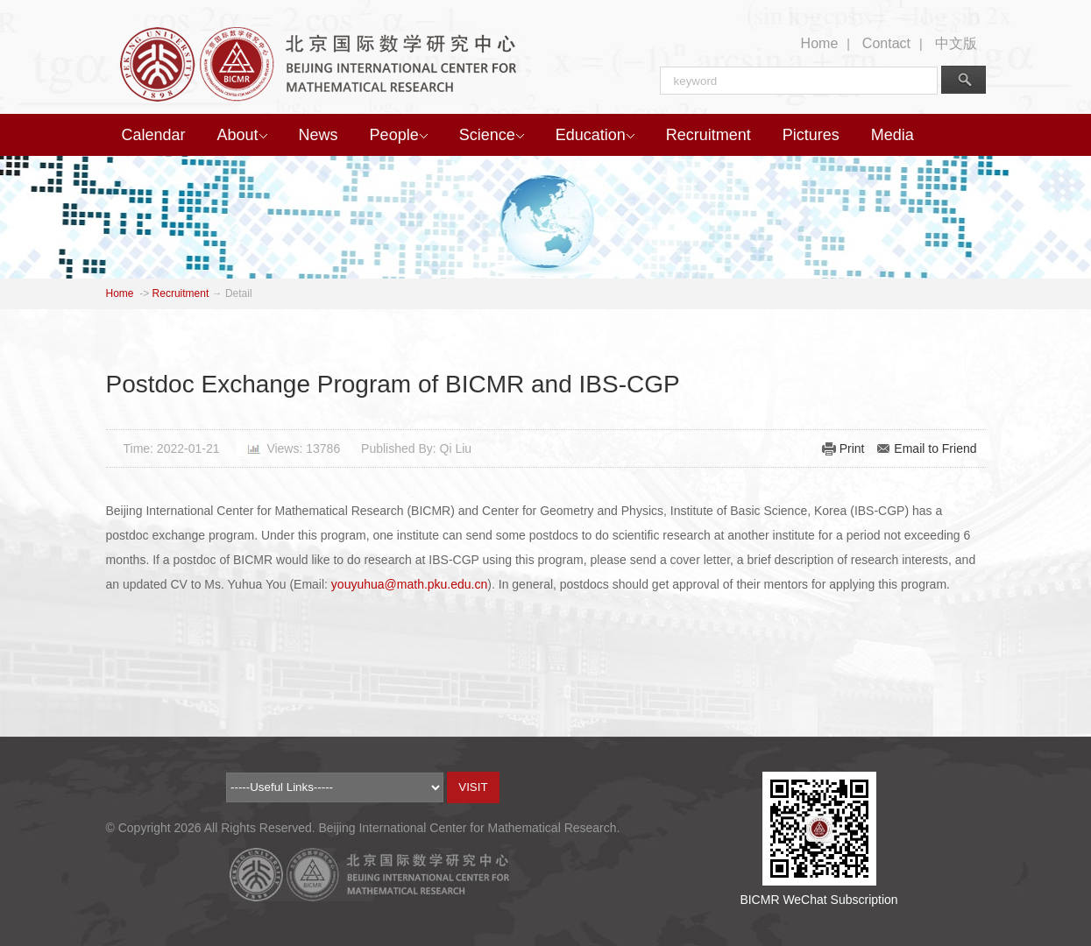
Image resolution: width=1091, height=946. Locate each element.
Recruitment (708, 135)
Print (852, 448)
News (318, 135)
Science (491, 135)
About (242, 135)
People (399, 135)
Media (892, 135)
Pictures (811, 135)
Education (595, 135)
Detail (238, 293)
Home (820, 43)
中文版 (956, 43)
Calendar (154, 135)
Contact (886, 43)
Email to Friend (935, 448)
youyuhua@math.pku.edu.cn (409, 584)
